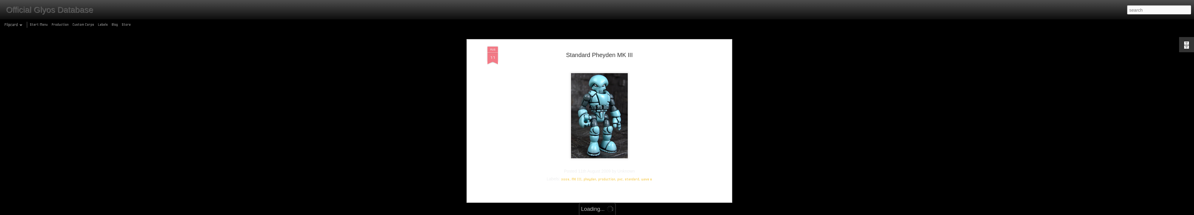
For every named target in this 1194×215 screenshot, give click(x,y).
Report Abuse (640, 211)
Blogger (623, 211)
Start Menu (39, 24)
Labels (103, 24)
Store (126, 24)
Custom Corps (83, 24)
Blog (115, 24)
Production (60, 24)
